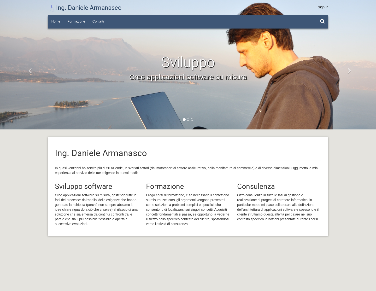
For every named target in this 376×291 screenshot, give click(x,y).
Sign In (323, 7)
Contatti (98, 21)
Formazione (76, 21)
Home (55, 21)
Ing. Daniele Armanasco (85, 7)
